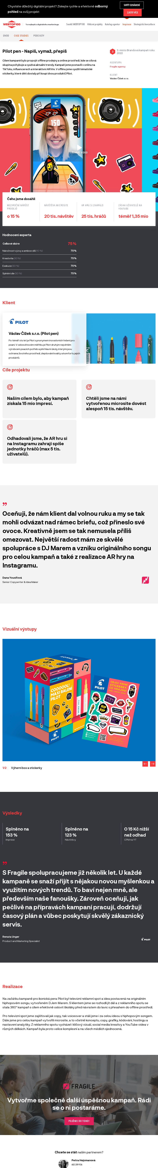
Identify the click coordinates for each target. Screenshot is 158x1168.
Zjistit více (132, 12)
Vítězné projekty (94, 24)
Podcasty (38, 35)
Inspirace (127, 24)
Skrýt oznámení (132, 5)
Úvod (6, 35)
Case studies (21, 35)
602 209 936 (77, 1164)
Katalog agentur (112, 24)
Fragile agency (117, 66)
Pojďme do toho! (79, 1121)
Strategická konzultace (144, 24)
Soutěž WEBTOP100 (75, 24)
